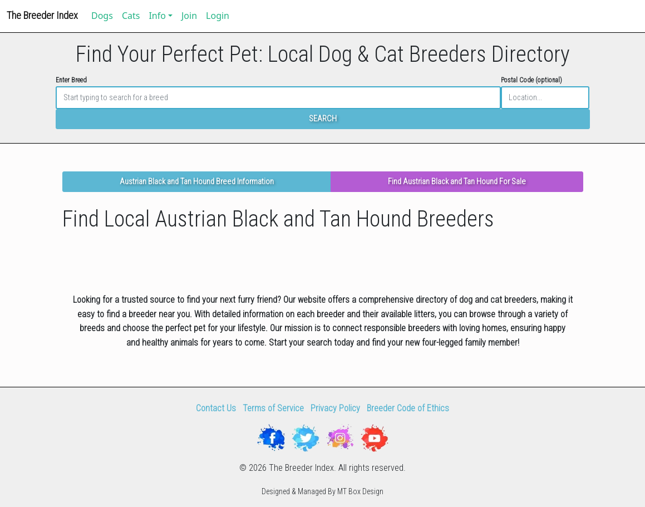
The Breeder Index (42, 15)
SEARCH (323, 119)
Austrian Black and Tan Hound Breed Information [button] (197, 181)
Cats (131, 15)
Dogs (102, 15)
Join (189, 15)
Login (217, 15)
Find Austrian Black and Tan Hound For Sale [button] (457, 181)
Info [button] (157, 15)
